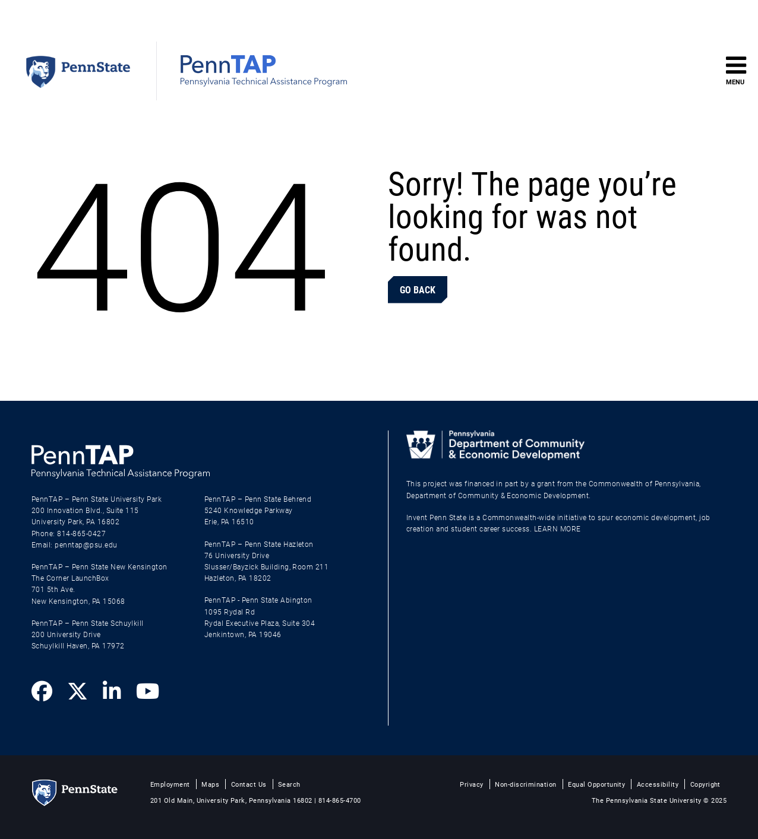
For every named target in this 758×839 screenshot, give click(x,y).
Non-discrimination (526, 784)
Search (289, 784)
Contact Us (249, 784)
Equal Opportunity (596, 784)
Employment (170, 784)
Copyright (705, 784)
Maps (210, 784)
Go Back (417, 289)
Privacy (471, 784)
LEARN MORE (557, 528)
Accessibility (657, 784)
